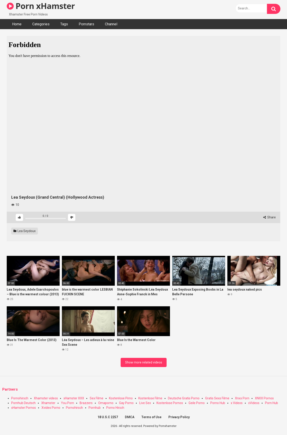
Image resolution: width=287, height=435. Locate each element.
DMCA (129, 417)
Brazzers (86, 403)
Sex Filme (96, 398)
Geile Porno (197, 403)
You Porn (67, 403)
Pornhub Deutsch (23, 403)
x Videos (237, 403)
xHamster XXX (73, 398)
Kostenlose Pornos (170, 403)
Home (17, 24)
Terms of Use (151, 417)
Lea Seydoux (24, 231)
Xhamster (48, 403)
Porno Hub (217, 403)
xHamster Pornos (23, 407)
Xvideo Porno (50, 407)
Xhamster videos (46, 398)
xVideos (253, 403)
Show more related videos (143, 362)
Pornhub (95, 407)
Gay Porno (126, 403)
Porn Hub (271, 403)
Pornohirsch (19, 398)
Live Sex (145, 403)
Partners (10, 389)
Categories (41, 24)
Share (269, 217)
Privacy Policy (179, 417)
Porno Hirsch (115, 407)
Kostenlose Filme (150, 398)
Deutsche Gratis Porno (184, 398)
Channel (111, 24)
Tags (64, 24)
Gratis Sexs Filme (217, 398)
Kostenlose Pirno (121, 398)
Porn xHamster (41, 5)
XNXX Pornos (264, 398)
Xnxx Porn (242, 398)
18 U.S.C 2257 (108, 417)
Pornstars (86, 24)
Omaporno (105, 403)
